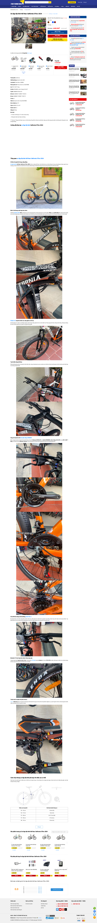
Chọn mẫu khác (23, 73)
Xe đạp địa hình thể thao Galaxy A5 (31, 845)
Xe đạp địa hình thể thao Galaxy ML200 (60, 845)
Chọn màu (50, 20)
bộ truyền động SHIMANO (26, 437)
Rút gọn (39, 827)
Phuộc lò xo (13, 320)
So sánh (55, 13)
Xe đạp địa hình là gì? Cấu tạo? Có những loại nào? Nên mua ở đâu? (74, 93)
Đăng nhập (80, 2)
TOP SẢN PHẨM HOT (74, 99)
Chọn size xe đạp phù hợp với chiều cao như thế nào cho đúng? (74, 87)
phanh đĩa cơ (28, 616)
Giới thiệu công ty (44, 903)
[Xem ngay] (29, 53)
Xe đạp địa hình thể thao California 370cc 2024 (15, 66)
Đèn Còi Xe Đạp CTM (32, 66)
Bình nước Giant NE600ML (31, 869)
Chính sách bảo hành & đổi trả (16, 905)
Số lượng (49, 24)
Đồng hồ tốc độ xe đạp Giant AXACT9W (61, 870)
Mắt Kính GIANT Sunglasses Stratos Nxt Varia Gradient (17, 870)
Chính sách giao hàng (14, 903)
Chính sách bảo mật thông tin (16, 909)
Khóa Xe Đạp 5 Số (50, 66)
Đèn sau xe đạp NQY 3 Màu (41, 66)
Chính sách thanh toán (14, 907)
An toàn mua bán (29, 903)
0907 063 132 (64, 906)
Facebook (94, 914)
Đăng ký (85, 2)
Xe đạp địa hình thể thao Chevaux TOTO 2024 (16, 845)
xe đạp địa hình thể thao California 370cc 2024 (30, 158)
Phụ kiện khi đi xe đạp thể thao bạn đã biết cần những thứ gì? (74, 75)
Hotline (94, 908)
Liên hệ (42, 907)
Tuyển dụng (43, 905)
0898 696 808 (64, 904)
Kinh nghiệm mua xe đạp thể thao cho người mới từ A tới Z (74, 69)
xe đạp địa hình (25, 125)
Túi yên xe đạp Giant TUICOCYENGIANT (44, 870)
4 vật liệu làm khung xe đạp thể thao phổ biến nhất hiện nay (74, 81)
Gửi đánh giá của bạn (57, 889)
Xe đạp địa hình (13, 164)
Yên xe (11, 701)
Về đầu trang (94, 917)
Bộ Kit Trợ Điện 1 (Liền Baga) (24, 66)
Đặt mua (16, 875)
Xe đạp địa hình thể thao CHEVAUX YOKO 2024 (45, 845)
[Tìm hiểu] (80, 25)
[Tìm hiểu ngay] (73, 22)
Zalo (94, 911)
